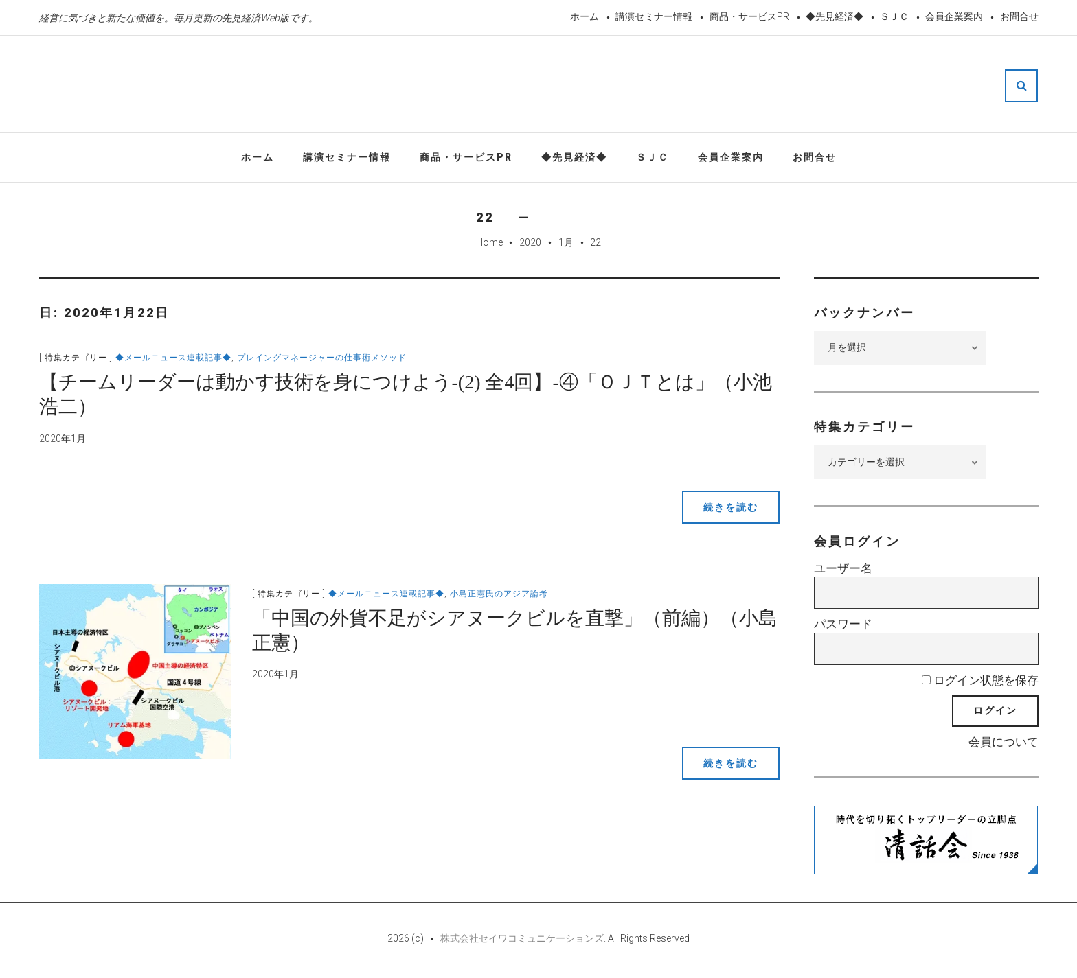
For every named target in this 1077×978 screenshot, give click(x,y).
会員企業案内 (954, 16)
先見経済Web (507, 85)
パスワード (843, 624)
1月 (566, 242)
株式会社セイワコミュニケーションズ (522, 938)
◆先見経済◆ (834, 16)
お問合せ (1019, 16)
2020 (530, 242)
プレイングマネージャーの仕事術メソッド (322, 357)
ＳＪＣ (894, 16)
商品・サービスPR (749, 16)
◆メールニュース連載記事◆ (173, 357)
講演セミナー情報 (653, 16)
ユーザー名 (843, 568)
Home (489, 242)
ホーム (584, 16)
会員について (1003, 742)
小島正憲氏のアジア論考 (499, 593)
